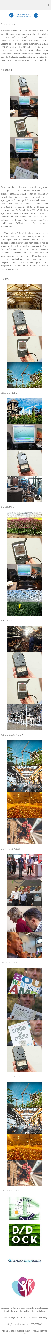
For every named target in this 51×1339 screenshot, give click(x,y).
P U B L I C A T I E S (10, 1077)
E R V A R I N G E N (10, 849)
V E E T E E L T (8, 621)
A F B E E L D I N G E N (12, 735)
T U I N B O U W (9, 507)
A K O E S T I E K (9, 70)
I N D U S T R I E (9, 393)
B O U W (5, 279)
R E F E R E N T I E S (11, 1191)
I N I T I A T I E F (9, 963)
